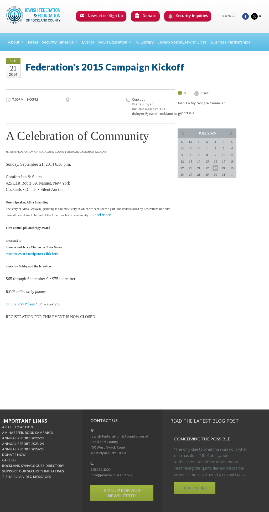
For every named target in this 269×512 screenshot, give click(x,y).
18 (232, 161)
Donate (145, 15)
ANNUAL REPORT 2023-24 (23, 443)
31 (223, 174)
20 (190, 168)
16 (215, 161)
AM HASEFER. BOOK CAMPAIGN (27, 432)
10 (223, 155)
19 (182, 168)
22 (207, 168)
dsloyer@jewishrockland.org (156, 113)
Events (88, 41)
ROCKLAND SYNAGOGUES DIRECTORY (33, 465)
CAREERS (9, 460)
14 (198, 161)
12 (182, 161)
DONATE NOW (13, 454)
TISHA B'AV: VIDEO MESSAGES (26, 476)
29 (207, 174)
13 (190, 161)
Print (201, 93)
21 (198, 168)
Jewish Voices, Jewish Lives (182, 41)
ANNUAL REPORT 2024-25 (23, 449)
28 (198, 174)
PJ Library (145, 41)
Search (228, 16)
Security (60, 41)
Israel (33, 41)
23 (215, 168)
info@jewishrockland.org (111, 475)
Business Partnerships (230, 41)
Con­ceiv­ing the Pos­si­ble (202, 438)
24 (223, 168)
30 (215, 174)
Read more (101, 214)
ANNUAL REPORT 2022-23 (23, 438)
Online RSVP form (20, 304)
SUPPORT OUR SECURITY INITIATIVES (33, 471)
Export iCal (186, 113)
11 (232, 155)
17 (223, 161)
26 (182, 174)
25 (232, 168)
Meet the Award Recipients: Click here (32, 254)
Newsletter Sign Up (101, 15)
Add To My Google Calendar (201, 103)
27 (190, 174)
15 (207, 161)
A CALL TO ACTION (17, 427)
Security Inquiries (188, 15)
